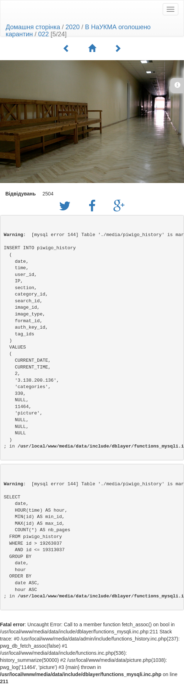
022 (43, 34)
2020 (72, 27)
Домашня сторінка (33, 27)
